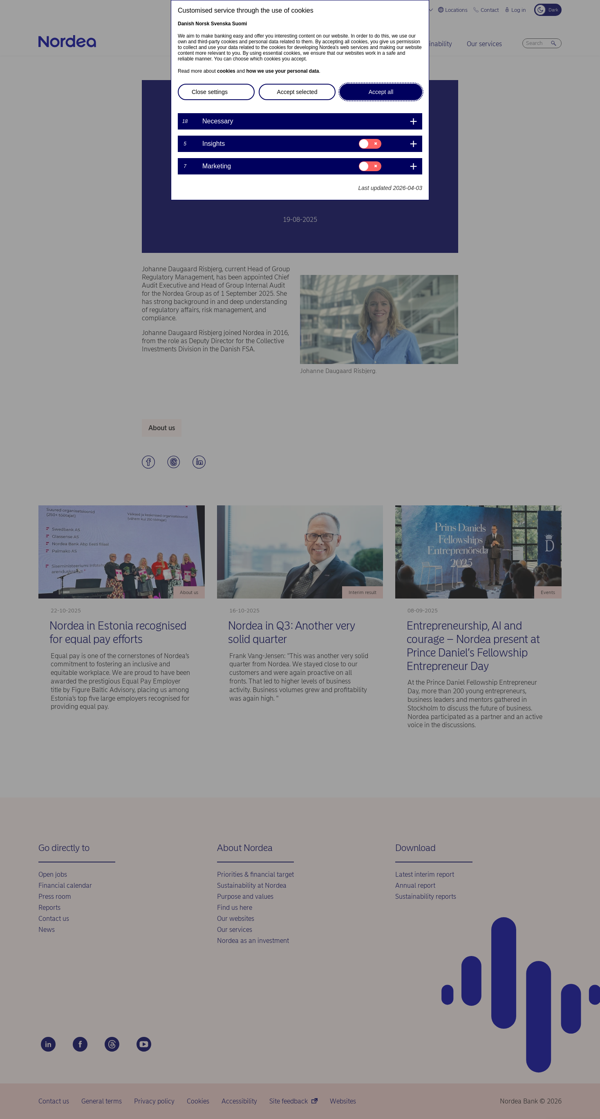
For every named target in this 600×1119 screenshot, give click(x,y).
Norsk (202, 24)
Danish (186, 24)
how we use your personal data (282, 71)
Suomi (239, 24)
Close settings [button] (210, 92)
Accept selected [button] (297, 92)
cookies (226, 71)
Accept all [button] (381, 92)
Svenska (221, 24)
